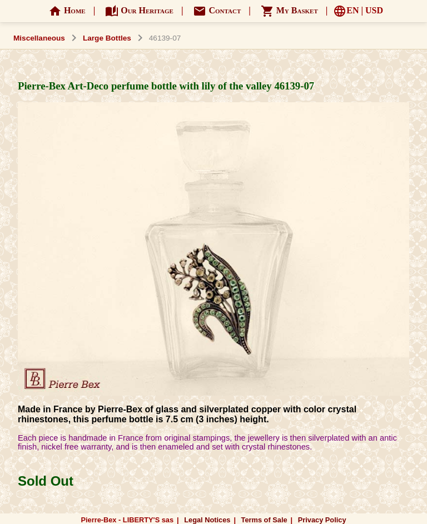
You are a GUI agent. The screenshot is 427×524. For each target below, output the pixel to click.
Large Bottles (107, 38)
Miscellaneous (39, 38)
